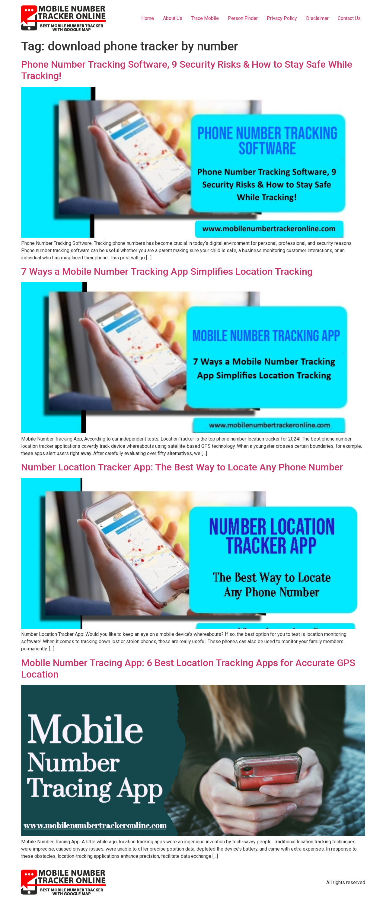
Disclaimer (317, 18)
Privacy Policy (282, 18)
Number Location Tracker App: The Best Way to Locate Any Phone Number (182, 467)
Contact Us (349, 18)
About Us (172, 18)
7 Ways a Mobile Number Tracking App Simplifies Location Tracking (167, 271)
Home (147, 18)
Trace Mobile (205, 18)
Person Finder (243, 18)
